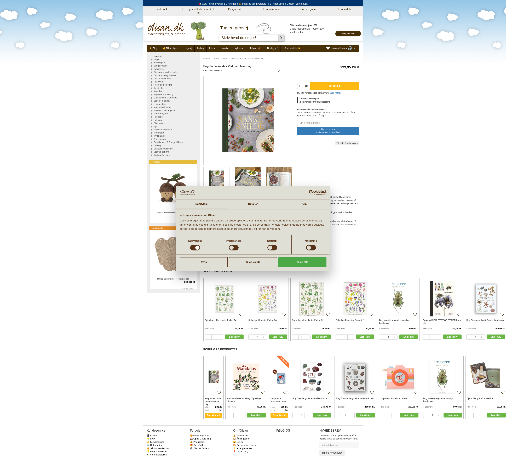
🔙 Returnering (154, 445)
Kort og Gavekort (162, 155)
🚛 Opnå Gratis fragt (200, 438)
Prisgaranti (234, 9)
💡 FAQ (151, 438)
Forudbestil (213, 415)
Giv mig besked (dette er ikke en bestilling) (328, 130)
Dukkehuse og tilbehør (165, 75)
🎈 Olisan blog (240, 451)
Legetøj (188, 48)
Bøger (225, 58)
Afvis (203, 261)
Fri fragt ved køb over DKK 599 (198, 11)
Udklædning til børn (163, 148)
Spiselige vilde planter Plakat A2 (308, 320)
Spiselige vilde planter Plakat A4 (221, 320)
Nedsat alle (157, 228)
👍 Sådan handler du (158, 448)
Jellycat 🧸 (255, 48)
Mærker (225, 48)
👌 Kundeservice (155, 442)
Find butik (162, 9)
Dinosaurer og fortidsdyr (165, 72)
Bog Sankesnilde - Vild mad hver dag (213, 401)
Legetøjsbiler (160, 104)
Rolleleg (158, 120)
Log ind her (348, 33)
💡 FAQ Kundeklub (156, 451)
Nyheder (239, 48)
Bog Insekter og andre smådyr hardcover (394, 321)
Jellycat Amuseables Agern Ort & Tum (173, 213)
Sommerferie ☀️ (292, 48)
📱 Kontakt (152, 435)
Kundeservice (271, 9)
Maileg (200, 48)
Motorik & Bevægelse (164, 110)
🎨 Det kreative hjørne (244, 445)
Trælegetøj (159, 132)
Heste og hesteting (163, 84)
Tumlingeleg (160, 139)
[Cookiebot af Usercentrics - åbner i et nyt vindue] (311, 192)
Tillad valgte (253, 261)
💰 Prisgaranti (197, 442)
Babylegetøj (159, 62)
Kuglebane (159, 91)
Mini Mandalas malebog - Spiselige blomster (244, 400)
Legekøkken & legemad (165, 97)
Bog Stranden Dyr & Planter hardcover (485, 320)
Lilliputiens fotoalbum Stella (393, 398)
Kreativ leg (159, 88)
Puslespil (158, 116)
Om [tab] (304, 203)
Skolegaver (159, 123)
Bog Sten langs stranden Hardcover (309, 398)
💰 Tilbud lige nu (171, 48)
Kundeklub (344, 9)
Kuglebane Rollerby (163, 94)
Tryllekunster (160, 136)
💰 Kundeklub (240, 435)
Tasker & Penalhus (163, 129)
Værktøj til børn (161, 152)
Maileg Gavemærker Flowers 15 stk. (173, 279)
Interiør (212, 48)
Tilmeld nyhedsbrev (332, 452)
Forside (206, 58)
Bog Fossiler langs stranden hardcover (355, 398)
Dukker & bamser (162, 78)
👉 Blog (153, 48)
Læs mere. (335, 93)
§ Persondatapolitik (157, 454)
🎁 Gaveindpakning (200, 435)
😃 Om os (238, 442)
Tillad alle (302, 261)
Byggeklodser (160, 65)
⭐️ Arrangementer (242, 448)
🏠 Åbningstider (241, 438)
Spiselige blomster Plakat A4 (262, 320)
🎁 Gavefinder (197, 445)
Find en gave (308, 9)
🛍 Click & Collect (199, 448)
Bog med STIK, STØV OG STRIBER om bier (442, 321)
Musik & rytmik (161, 113)
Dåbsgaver (159, 69)
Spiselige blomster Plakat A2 (350, 320)
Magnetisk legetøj (162, 107)
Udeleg (157, 145)
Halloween (159, 81)
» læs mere (209, 329)
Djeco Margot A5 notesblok (480, 398)
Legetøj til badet (162, 100)
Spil (155, 126)
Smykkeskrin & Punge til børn (168, 142)
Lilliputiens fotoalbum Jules (278, 400)
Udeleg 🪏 (272, 48)
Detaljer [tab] (253, 203)
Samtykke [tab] (202, 203)
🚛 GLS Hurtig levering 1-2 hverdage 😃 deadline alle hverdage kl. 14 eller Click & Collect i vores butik (253, 3)
